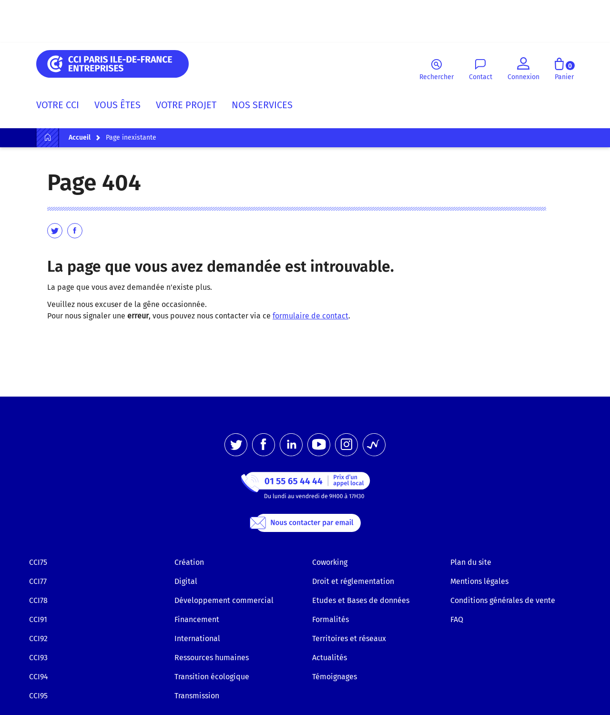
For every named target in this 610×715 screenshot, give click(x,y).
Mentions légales (479, 581)
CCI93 (38, 657)
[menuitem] (61, 106)
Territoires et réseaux (349, 638)
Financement (196, 619)
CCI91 (38, 619)
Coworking (329, 562)
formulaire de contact (310, 315)
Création (189, 562)
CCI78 (38, 600)
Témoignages (334, 676)
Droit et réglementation (353, 581)
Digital (185, 581)
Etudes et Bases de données (360, 600)
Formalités (330, 619)
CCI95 (38, 695)
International (197, 638)
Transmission (196, 695)
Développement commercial (224, 600)
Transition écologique (211, 676)
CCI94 (38, 676)
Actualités (329, 657)
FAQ (456, 619)
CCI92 (38, 638)
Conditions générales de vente (502, 600)
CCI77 (38, 581)
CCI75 (38, 562)
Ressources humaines (211, 657)
